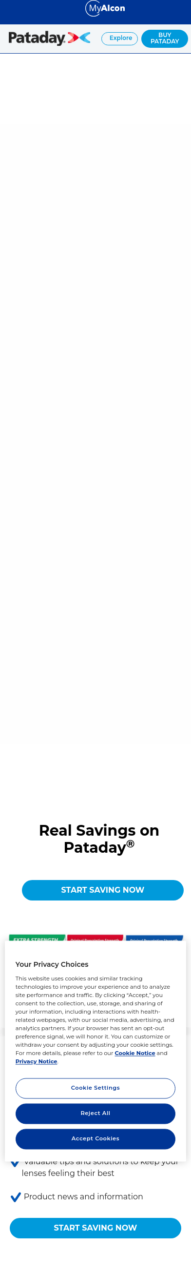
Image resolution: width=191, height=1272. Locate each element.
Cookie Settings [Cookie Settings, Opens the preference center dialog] (95, 1088)
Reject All (95, 1113)
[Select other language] (10, 8)
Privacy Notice (36, 1061)
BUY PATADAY (165, 38)
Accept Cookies (95, 1138)
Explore (120, 37)
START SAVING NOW (103, 890)
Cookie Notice (135, 1053)
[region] (95, 1050)
